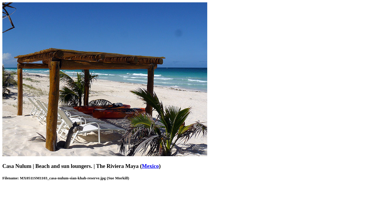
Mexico (150, 166)
